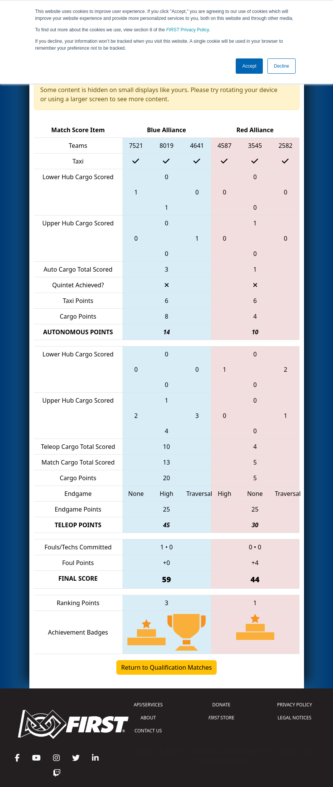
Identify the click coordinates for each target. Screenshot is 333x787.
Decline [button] (281, 66)
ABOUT (148, 717)
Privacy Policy (187, 29)
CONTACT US (148, 730)
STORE (221, 717)
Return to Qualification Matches (166, 667)
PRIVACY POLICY (294, 704)
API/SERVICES (148, 704)
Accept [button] (249, 66)
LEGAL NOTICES (295, 717)
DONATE (221, 704)
